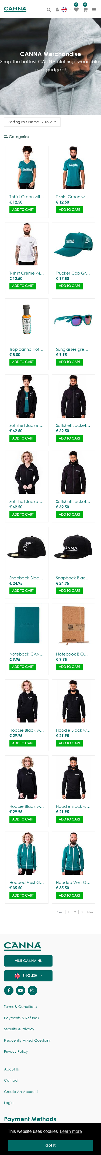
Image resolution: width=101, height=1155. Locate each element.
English (27, 975)
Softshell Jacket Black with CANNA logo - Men (73, 501)
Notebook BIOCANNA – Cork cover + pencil (73, 654)
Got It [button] (51, 1145)
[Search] (92, 119)
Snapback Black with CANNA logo (73, 577)
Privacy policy (16, 1051)
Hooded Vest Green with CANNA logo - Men (73, 882)
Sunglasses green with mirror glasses (73, 349)
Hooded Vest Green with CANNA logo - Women (26, 882)
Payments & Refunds (21, 1018)
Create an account (21, 1091)
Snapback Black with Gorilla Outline (26, 577)
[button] (32, 122)
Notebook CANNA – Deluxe (26, 654)
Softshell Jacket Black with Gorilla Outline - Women (26, 425)
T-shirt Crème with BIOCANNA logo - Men (26, 273)
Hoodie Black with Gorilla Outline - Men (73, 730)
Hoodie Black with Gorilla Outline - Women (26, 730)
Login (8, 1102)
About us (12, 1069)
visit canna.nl (28, 960)
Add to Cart (22, 209)
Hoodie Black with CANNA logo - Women (26, 806)
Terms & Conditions (20, 1006)
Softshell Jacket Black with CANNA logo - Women (26, 501)
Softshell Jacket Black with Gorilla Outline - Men (73, 425)
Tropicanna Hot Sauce (26, 349)
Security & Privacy (19, 1029)
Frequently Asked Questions (27, 1040)
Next (91, 912)
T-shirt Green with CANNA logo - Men (73, 196)
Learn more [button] (71, 1131)
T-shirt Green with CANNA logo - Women (26, 196)
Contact (11, 1080)
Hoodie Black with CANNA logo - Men (73, 806)
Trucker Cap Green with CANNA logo (73, 273)
